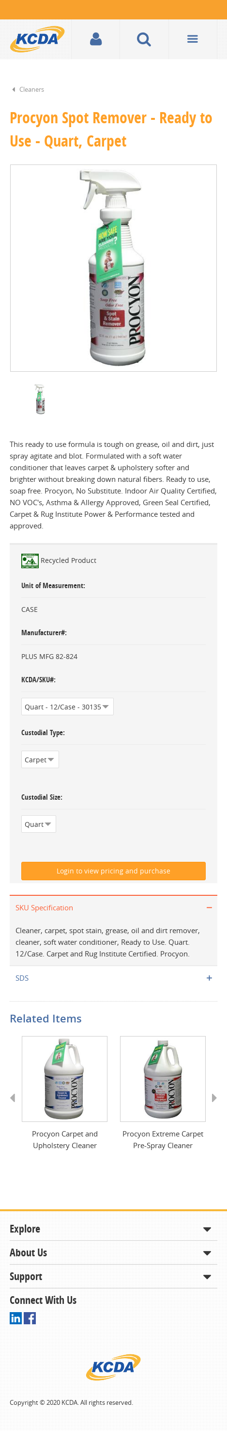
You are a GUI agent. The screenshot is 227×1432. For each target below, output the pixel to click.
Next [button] (211, 1108)
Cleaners (31, 89)
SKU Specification (44, 908)
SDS (22, 979)
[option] (113, 269)
